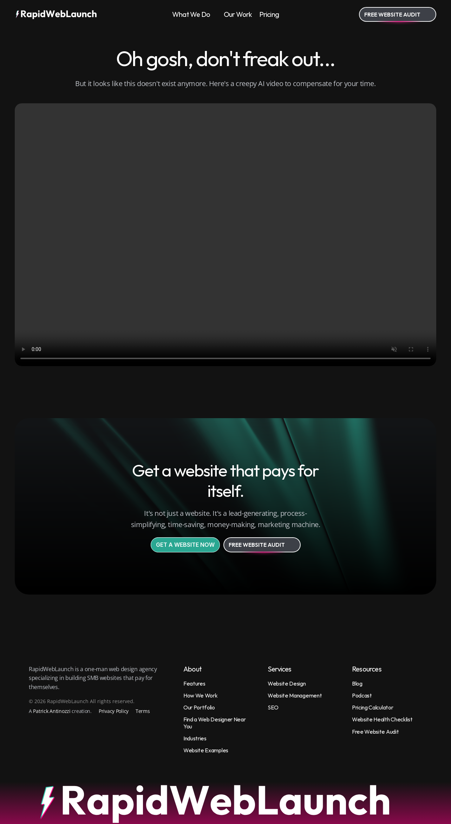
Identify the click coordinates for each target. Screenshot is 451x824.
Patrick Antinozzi (51, 711)
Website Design (287, 683)
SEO (273, 707)
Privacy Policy (114, 711)
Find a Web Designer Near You (215, 722)
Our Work (238, 14)
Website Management (295, 695)
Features (194, 683)
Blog (357, 683)
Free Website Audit (375, 731)
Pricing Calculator (372, 707)
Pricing (269, 14)
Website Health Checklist (382, 719)
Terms (143, 711)
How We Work (200, 695)
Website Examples (205, 750)
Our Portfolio (199, 707)
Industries (195, 738)
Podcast (362, 695)
